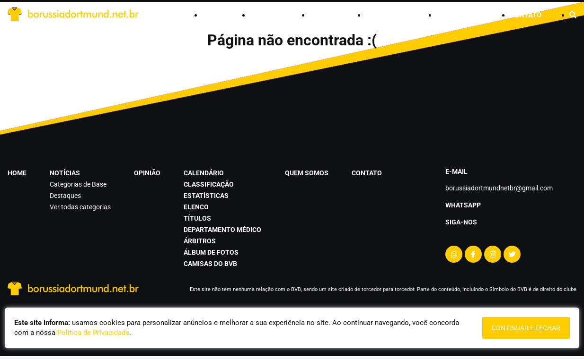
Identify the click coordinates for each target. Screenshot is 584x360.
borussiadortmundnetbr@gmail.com (499, 188)
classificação (209, 184)
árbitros (200, 241)
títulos (197, 218)
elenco (196, 207)
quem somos (459, 15)
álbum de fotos (211, 252)
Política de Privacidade (93, 332)
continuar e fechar (526, 328)
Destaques (65, 195)
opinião (323, 15)
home (212, 15)
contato (525, 15)
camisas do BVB (210, 263)
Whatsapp (463, 205)
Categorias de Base (78, 184)
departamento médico (222, 229)
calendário (386, 15)
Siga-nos (461, 222)
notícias (266, 15)
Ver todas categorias (80, 207)
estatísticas (206, 195)
